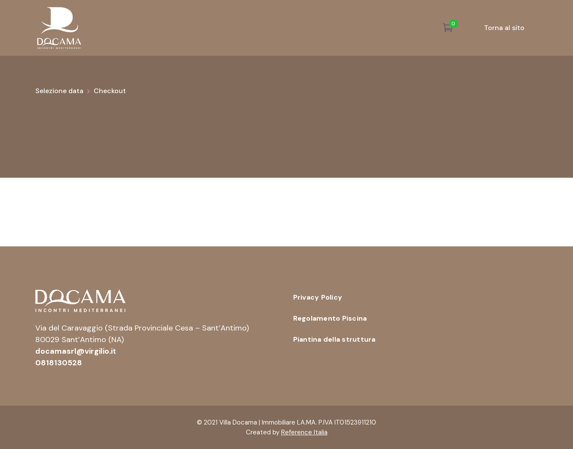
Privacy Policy (318, 297)
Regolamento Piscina (330, 318)
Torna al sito (504, 27)
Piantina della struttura (334, 339)
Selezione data (59, 90)
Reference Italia (304, 432)
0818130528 (58, 363)
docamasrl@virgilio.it (75, 351)
